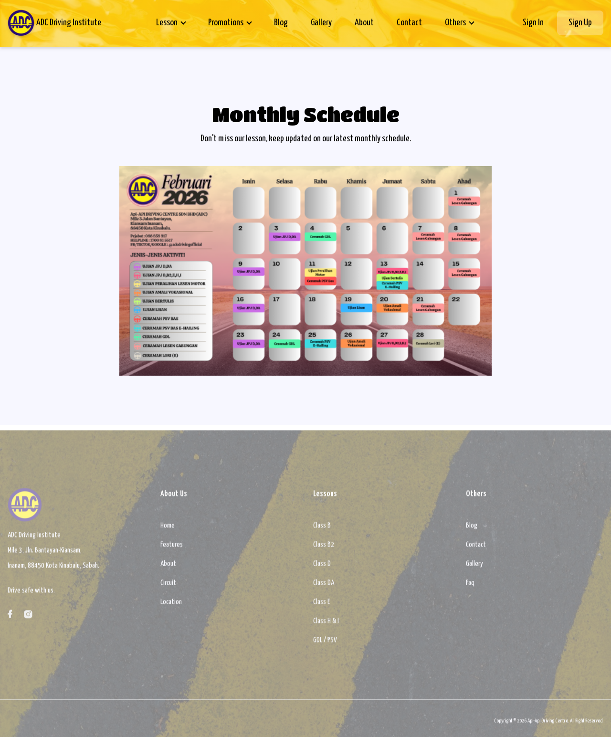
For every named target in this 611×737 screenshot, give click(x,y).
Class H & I (326, 624)
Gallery (321, 22)
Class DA (323, 586)
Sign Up (580, 22)
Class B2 (323, 548)
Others (455, 22)
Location (171, 605)
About (364, 22)
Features (171, 548)
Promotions (225, 22)
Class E (321, 605)
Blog (281, 22)
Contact (409, 22)
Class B (322, 529)
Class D (322, 567)
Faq (470, 586)
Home (167, 529)
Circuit (168, 586)
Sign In (533, 22)
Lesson (167, 22)
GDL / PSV (325, 643)
